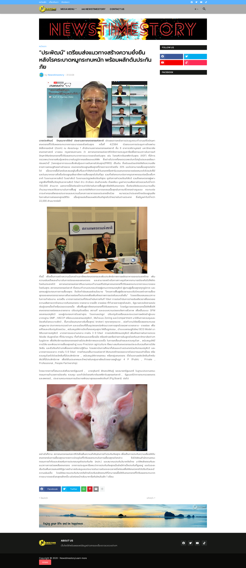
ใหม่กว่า (44, 498)
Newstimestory (67, 558)
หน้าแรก (42, 46)
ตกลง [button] (45, 562)
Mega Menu (67, 9)
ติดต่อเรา (65, 2)
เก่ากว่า (150, 498)
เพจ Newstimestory (93, 9)
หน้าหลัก (42, 2)
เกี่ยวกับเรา (54, 2)
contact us (117, 9)
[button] (196, 9)
